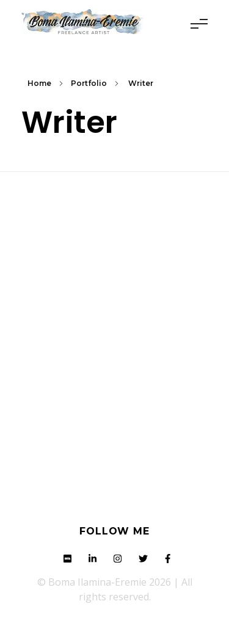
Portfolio (89, 83)
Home (39, 83)
